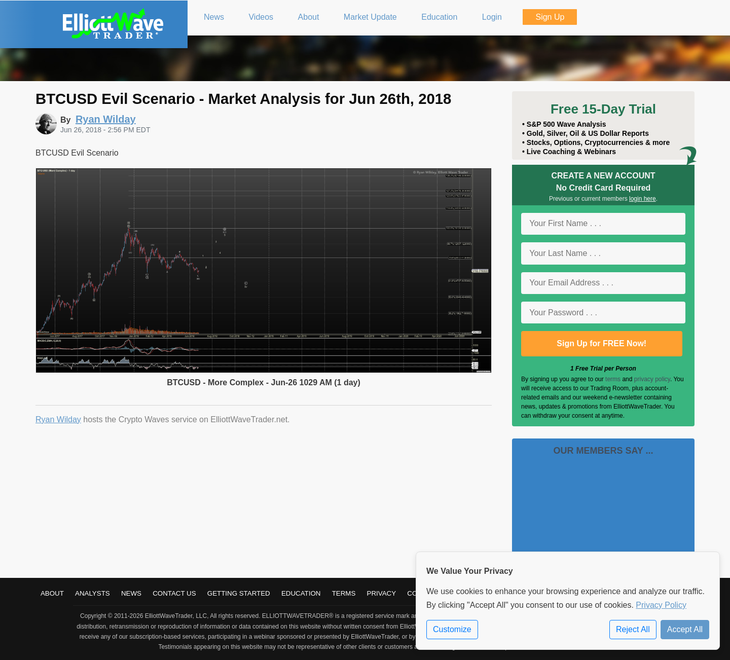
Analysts (92, 593)
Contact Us (174, 593)
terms (612, 379)
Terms (344, 593)
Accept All (685, 629)
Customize (452, 629)
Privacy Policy (661, 605)
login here (642, 198)
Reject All (633, 629)
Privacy (381, 593)
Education (301, 593)
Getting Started (238, 593)
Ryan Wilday (58, 419)
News (131, 593)
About (52, 593)
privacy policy (652, 379)
